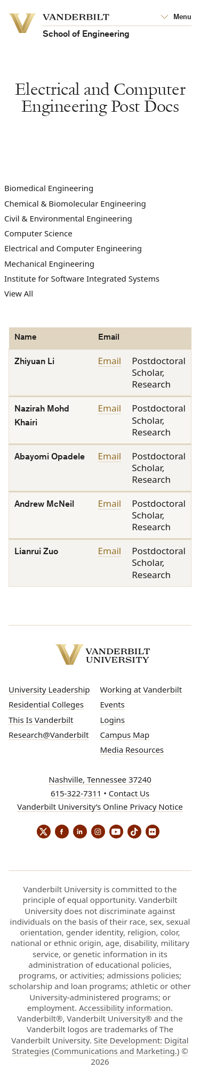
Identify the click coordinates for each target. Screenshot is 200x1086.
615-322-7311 (76, 793)
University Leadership (49, 689)
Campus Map (125, 734)
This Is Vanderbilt (41, 719)
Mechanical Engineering (49, 263)
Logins (112, 719)
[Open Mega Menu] (176, 17)
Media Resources (132, 749)
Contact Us (129, 793)
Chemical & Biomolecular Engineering (75, 203)
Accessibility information (125, 1007)
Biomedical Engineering (48, 188)
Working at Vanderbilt (141, 689)
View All (18, 293)
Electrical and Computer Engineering (73, 248)
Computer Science (38, 233)
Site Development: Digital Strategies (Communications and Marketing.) (100, 1045)
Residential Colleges (46, 704)
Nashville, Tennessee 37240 (100, 779)
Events (112, 704)
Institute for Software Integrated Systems (81, 278)
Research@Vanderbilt (49, 734)
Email (110, 361)
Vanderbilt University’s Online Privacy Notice (100, 806)
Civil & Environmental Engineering (68, 218)
